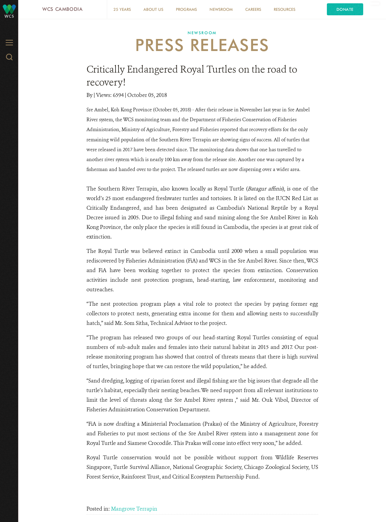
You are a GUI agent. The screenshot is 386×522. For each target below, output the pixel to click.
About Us (153, 9)
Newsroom (221, 9)
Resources (284, 9)
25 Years (122, 9)
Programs (186, 9)
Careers (253, 9)
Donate (345, 9)
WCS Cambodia (62, 9)
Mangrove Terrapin (134, 508)
